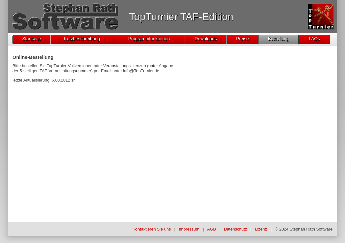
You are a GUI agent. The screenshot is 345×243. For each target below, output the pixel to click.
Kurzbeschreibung (82, 38)
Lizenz (261, 229)
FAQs (314, 38)
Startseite (31, 38)
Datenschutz (235, 229)
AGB (211, 229)
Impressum (189, 229)
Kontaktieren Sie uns (152, 229)
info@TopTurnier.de (141, 70)
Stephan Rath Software (311, 229)
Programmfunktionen (149, 38)
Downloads (206, 38)
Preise (242, 38)
